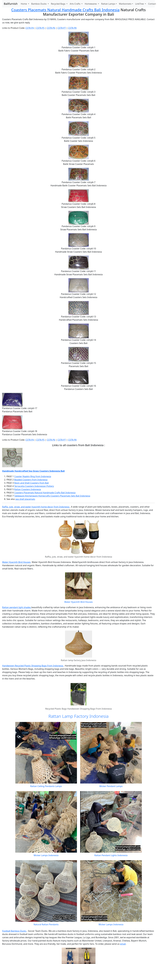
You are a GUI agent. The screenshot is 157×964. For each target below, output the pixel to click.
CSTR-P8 (72, 27)
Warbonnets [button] (125, 3)
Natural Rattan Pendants (46, 924)
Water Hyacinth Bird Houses (16, 562)
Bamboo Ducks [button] (39, 3)
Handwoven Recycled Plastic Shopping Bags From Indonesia (33, 665)
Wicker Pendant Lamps (111, 786)
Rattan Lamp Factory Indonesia (78, 716)
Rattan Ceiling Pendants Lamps (46, 786)
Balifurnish (11, 4)
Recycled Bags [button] (58, 3)
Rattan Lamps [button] (108, 3)
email (123, 943)
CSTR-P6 (51, 27)
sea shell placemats (25, 499)
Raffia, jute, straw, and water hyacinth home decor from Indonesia (36, 506)
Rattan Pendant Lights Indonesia (111, 855)
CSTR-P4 (29, 27)
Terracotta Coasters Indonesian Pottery (34, 486)
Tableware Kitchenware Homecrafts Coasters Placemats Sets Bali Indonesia (52, 495)
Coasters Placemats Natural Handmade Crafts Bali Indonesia (65, 9)
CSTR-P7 (61, 27)
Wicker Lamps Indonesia (46, 855)
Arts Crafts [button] (75, 3)
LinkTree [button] (139, 3)
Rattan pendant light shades (16, 607)
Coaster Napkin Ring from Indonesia (32, 476)
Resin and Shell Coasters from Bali (31, 482)
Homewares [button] (91, 3)
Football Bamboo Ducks (14, 930)
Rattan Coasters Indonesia (27, 489)
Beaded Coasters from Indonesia (30, 479)
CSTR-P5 (40, 27)
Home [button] (24, 3)
